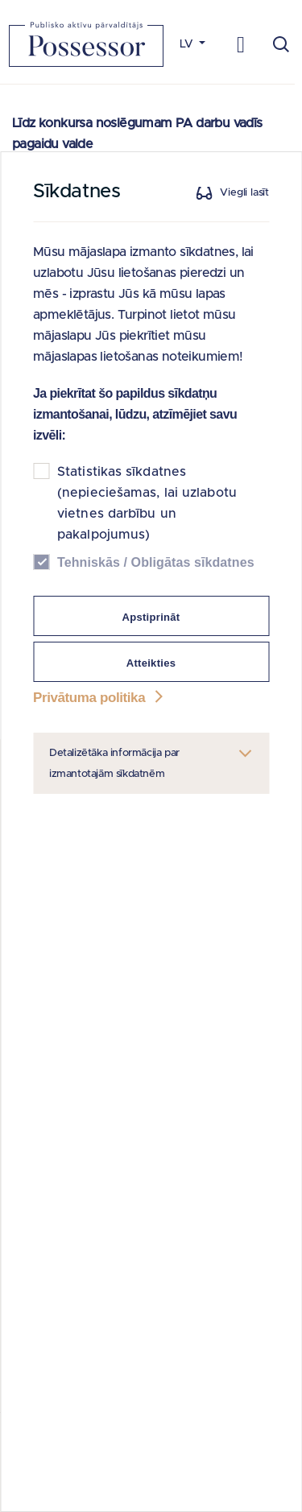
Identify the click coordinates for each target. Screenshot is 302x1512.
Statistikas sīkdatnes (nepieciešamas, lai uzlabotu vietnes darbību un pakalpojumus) (147, 503)
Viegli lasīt (244, 193)
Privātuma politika (100, 697)
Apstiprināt (151, 617)
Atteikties (151, 663)
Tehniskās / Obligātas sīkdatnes (155, 562)
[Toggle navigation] (241, 44)
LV (188, 44)
